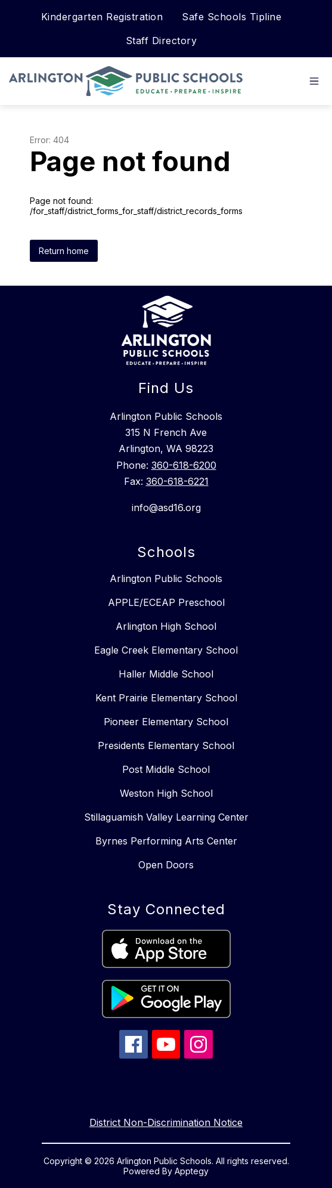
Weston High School (166, 793)
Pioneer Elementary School (166, 722)
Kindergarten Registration (102, 17)
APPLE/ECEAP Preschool (166, 602)
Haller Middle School (166, 674)
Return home (64, 251)
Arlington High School (166, 626)
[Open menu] (314, 81)
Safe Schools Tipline (231, 17)
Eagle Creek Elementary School (166, 650)
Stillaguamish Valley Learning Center (166, 817)
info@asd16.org (166, 507)
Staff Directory (161, 41)
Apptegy (192, 1171)
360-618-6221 (177, 481)
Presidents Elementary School (166, 745)
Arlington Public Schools (166, 578)
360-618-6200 (183, 465)
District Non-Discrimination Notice (166, 1122)
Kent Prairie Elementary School (166, 698)
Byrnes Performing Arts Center (166, 841)
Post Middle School (166, 769)
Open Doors (166, 865)
